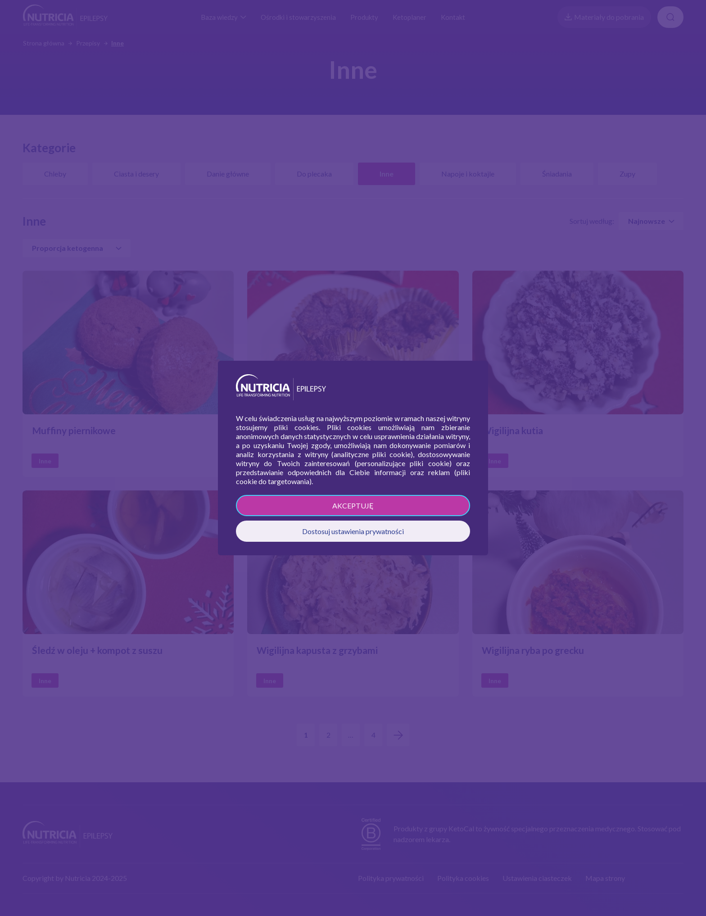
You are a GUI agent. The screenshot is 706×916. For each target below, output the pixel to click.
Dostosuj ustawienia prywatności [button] (353, 531)
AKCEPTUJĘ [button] (353, 505)
